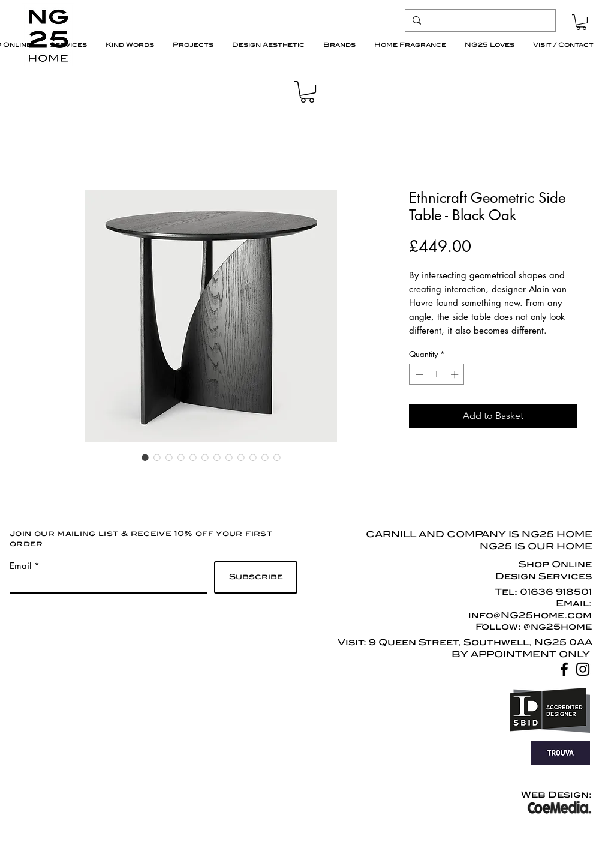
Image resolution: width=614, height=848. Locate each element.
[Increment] (456, 374)
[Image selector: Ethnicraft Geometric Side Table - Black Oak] (145, 457)
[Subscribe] (255, 577)
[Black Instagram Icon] (583, 669)
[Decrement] (418, 374)
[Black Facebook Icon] (564, 669)
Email (20, 565)
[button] (581, 22)
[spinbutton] (437, 374)
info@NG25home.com (530, 615)
